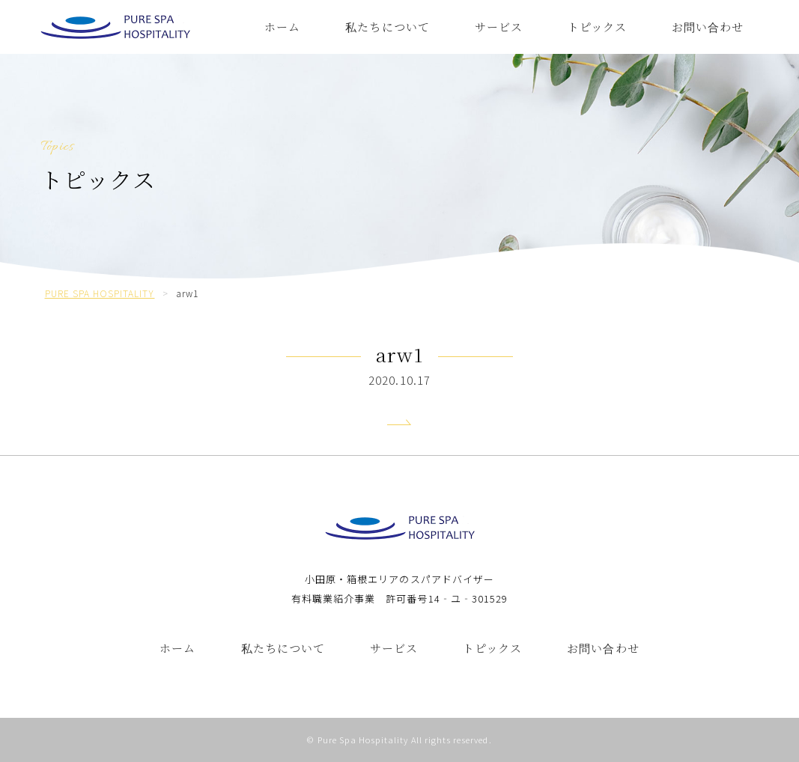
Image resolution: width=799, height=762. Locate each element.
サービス (499, 26)
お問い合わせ (708, 26)
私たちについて (387, 26)
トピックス (597, 26)
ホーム (282, 26)
